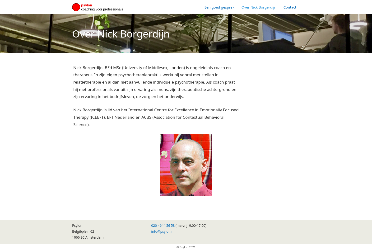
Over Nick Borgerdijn (259, 7)
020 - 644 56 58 (163, 225)
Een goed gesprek (219, 7)
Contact (290, 7)
